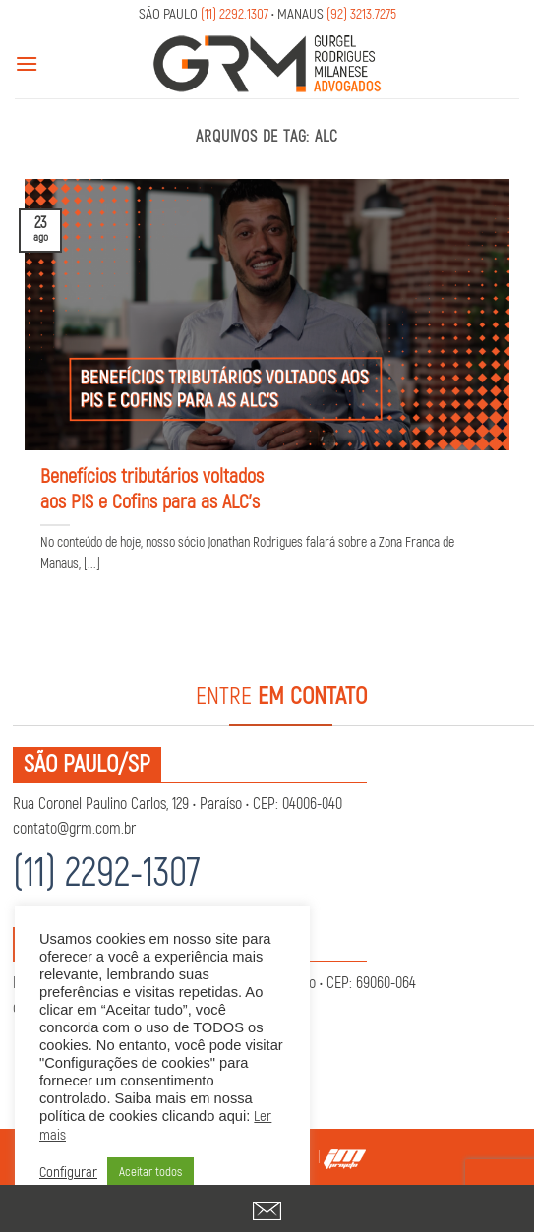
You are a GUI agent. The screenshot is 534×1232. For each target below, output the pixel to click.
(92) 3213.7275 (361, 14)
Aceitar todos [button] (150, 1172)
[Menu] (26, 63)
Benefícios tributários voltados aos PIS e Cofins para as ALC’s (152, 489)
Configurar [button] (68, 1173)
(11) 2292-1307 (107, 874)
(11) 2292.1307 (234, 14)
